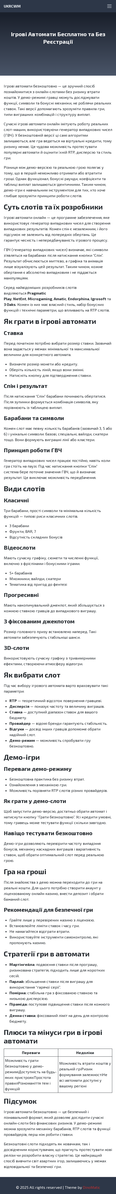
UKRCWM (12, 6)
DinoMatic (91, 1187)
